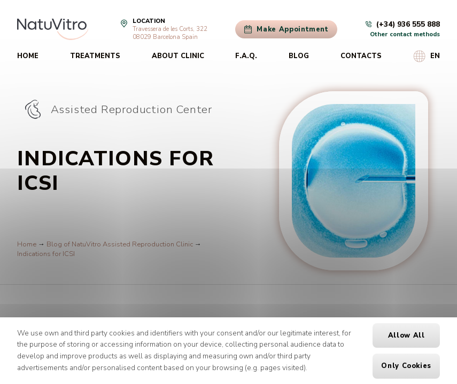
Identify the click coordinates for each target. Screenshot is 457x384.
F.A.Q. (246, 56)
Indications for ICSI (46, 254)
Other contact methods (405, 34)
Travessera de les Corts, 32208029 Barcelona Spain (170, 33)
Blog (299, 56)
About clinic (178, 56)
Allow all (406, 335)
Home (27, 56)
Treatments (95, 56)
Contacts (361, 56)
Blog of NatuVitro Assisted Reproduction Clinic (120, 244)
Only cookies (406, 366)
